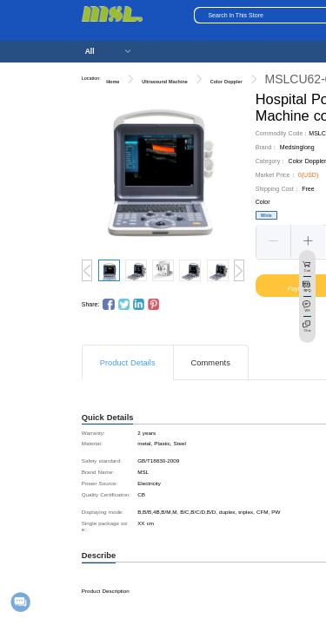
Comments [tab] (210, 363)
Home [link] (112, 81)
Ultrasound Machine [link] (165, 81)
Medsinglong (297, 147)
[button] (273, 241)
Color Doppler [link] (226, 81)
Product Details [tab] (128, 363)
